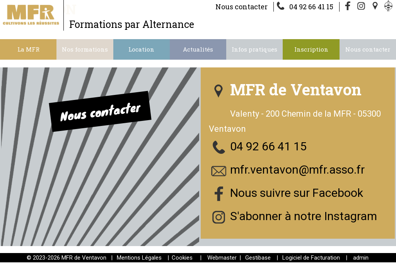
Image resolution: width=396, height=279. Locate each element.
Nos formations (85, 49)
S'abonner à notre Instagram (303, 216)
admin (361, 257)
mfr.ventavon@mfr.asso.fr (297, 169)
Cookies (182, 257)
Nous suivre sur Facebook (296, 193)
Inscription (311, 49)
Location (141, 49)
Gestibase (258, 257)
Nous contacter (241, 6)
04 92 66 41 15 (311, 6)
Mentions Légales (139, 257)
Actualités (198, 49)
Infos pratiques (254, 49)
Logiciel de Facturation (311, 257)
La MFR (28, 49)
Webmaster (222, 257)
